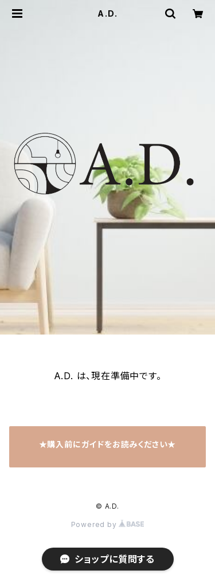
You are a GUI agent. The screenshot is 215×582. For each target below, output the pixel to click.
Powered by (107, 524)
